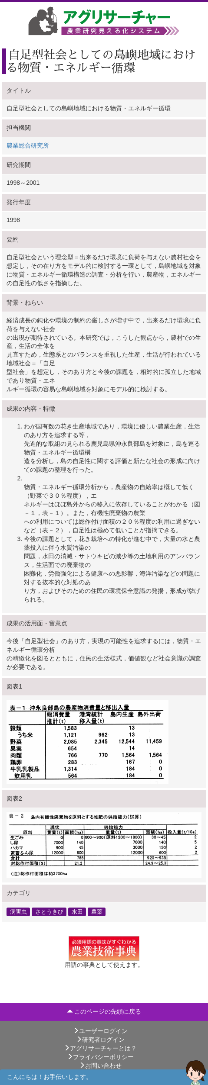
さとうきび (49, 912)
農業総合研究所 (28, 145)
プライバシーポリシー (100, 1056)
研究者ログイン (100, 1039)
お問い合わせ (100, 1065)
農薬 (96, 912)
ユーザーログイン (100, 1030)
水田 (77, 912)
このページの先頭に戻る (104, 1011)
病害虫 (18, 912)
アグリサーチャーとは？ (100, 1048)
